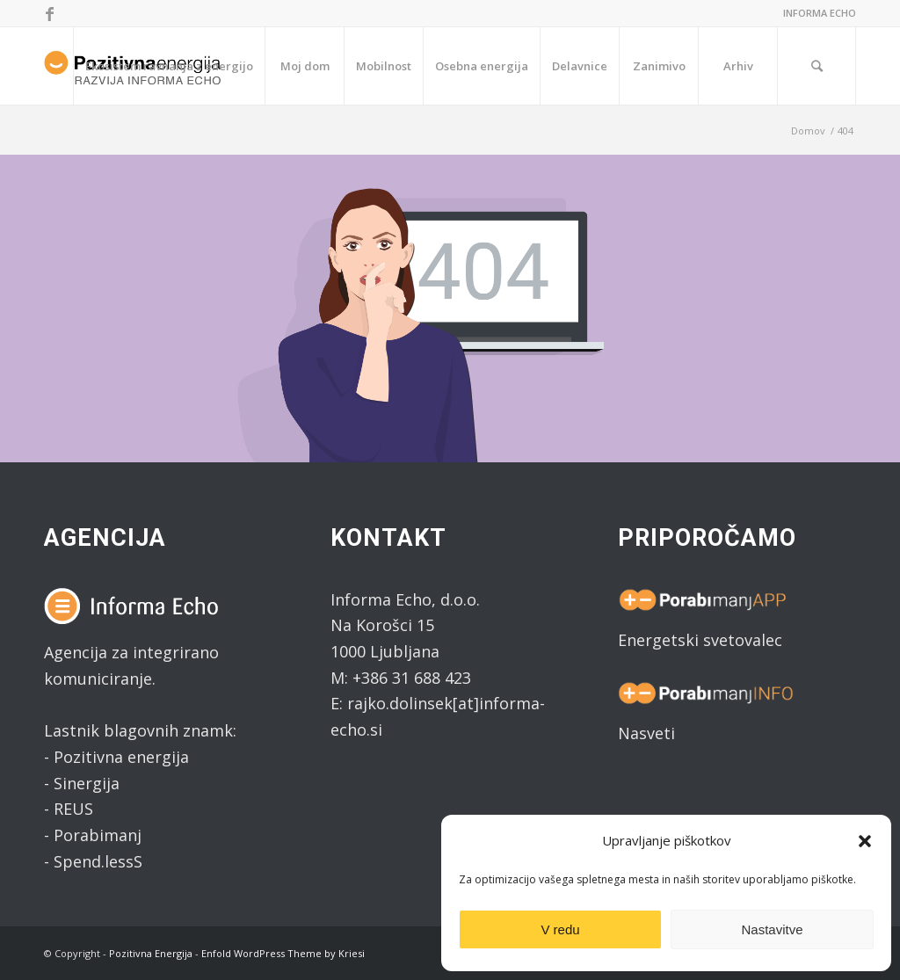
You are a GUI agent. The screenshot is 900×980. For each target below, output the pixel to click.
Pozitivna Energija (150, 953)
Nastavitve (771, 929)
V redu (560, 929)
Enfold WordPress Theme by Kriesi (283, 953)
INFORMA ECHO (819, 12)
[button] (865, 841)
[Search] (816, 66)
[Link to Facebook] (49, 13)
